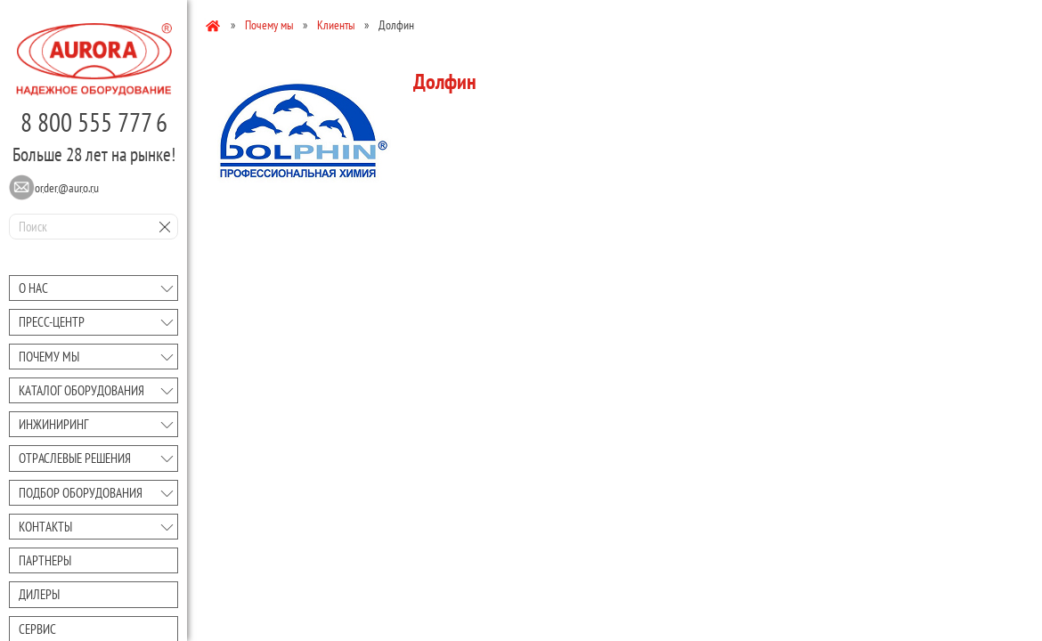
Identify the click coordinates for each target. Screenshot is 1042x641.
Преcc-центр (52, 321)
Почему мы (49, 356)
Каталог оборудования (81, 390)
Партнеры (45, 560)
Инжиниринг (53, 424)
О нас (33, 288)
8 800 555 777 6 (93, 122)
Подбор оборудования (80, 492)
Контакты (45, 526)
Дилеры (39, 594)
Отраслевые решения (75, 458)
